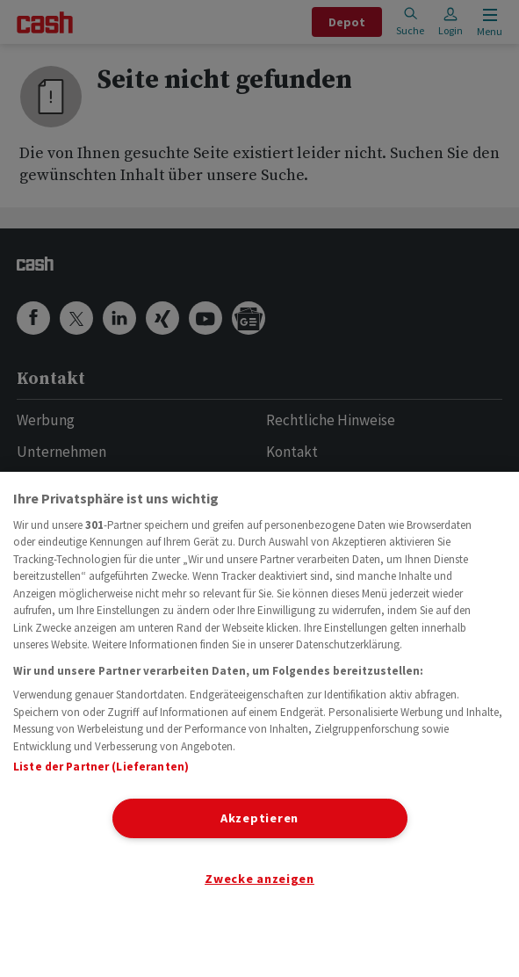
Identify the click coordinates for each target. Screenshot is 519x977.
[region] (259, 724)
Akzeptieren (259, 818)
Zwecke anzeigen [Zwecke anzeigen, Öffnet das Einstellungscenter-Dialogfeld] (259, 879)
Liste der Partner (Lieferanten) (101, 766)
